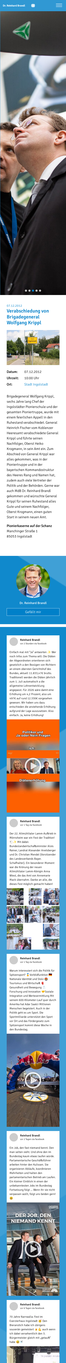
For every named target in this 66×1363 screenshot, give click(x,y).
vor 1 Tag (24, 825)
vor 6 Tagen (26, 1308)
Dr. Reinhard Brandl (33, 603)
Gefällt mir (33, 612)
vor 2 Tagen (26, 1139)
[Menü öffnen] (59, 5)
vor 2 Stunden (27, 643)
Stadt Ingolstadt (36, 384)
